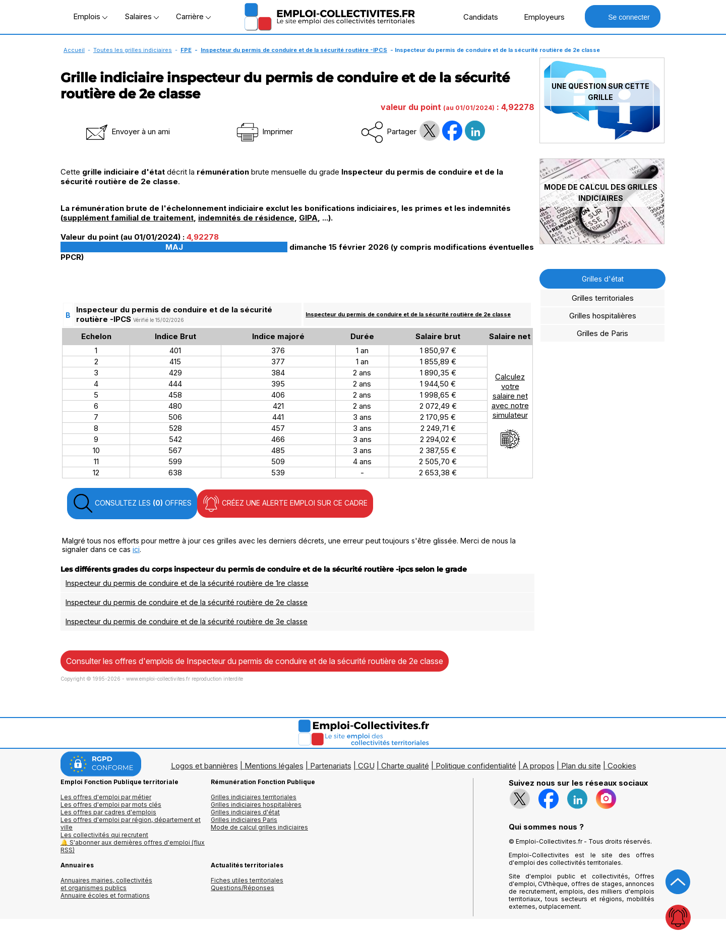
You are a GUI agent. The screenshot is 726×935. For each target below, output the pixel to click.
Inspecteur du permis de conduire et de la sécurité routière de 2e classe (408, 314)
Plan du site (581, 766)
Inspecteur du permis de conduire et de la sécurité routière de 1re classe (187, 583)
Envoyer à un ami (127, 131)
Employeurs (539, 17)
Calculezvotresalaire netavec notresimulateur (510, 411)
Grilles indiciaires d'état (245, 812)
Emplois (90, 16)
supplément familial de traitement (128, 218)
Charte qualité (405, 766)
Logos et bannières (204, 766)
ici (136, 549)
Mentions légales (274, 766)
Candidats (475, 17)
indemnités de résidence (246, 218)
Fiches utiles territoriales (247, 880)
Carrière (193, 16)
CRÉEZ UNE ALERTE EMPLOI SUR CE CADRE (285, 503)
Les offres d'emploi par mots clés (110, 804)
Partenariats (330, 766)
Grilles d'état (603, 278)
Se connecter (622, 16)
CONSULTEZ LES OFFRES (132, 503)
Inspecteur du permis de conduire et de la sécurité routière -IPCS (294, 49)
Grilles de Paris (602, 333)
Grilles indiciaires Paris (244, 819)
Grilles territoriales (603, 298)
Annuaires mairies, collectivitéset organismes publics (106, 884)
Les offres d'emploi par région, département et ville (130, 823)
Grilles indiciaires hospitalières (256, 804)
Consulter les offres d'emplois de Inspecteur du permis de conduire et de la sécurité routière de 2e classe (254, 661)
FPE (186, 49)
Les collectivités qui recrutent (104, 835)
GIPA (308, 218)
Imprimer (264, 131)
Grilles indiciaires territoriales (253, 797)
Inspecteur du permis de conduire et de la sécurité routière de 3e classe (187, 621)
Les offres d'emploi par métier (105, 797)
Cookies (622, 766)
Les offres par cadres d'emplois (108, 812)
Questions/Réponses (242, 888)
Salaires (142, 16)
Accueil (74, 49)
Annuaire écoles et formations (105, 895)
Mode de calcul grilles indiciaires (259, 827)
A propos (539, 766)
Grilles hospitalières (602, 315)
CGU (366, 766)
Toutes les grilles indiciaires (132, 49)
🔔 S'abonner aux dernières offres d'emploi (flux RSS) (132, 846)
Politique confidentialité (476, 766)
